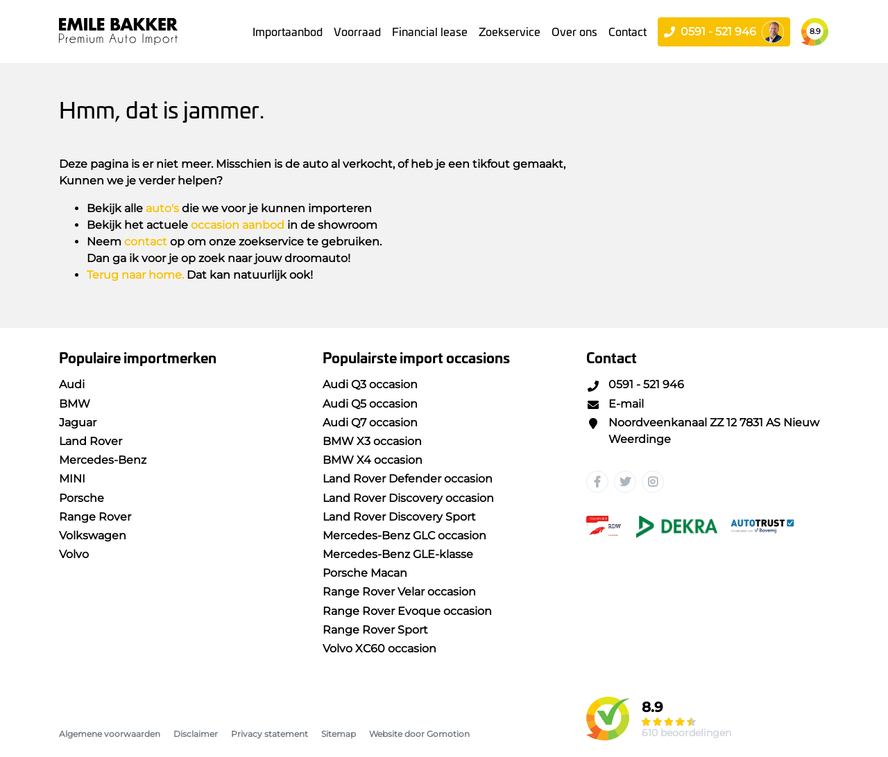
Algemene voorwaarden (109, 734)
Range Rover (95, 516)
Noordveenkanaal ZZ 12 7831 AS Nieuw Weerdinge (702, 431)
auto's (162, 208)
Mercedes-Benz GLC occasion (404, 535)
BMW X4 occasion (372, 460)
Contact (627, 31)
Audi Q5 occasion (370, 403)
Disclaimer (195, 734)
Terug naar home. (135, 274)
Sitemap (338, 734)
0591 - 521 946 (635, 384)
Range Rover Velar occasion (399, 591)
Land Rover (90, 441)
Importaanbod (288, 31)
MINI (72, 478)
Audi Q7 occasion (370, 422)
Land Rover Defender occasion (408, 478)
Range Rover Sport (375, 629)
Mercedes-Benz (102, 460)
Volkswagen (92, 535)
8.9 (815, 31)
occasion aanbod (237, 225)
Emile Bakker (118, 32)
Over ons (574, 31)
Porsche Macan (365, 573)
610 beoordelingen (686, 732)
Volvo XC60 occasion (379, 648)
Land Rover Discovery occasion (408, 498)
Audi (72, 384)
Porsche (81, 498)
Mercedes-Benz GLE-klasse (398, 554)
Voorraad (357, 31)
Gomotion (448, 734)
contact (145, 241)
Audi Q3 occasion (370, 384)
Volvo (74, 554)
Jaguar (77, 422)
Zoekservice (509, 31)
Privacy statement (269, 734)
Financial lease (430, 31)
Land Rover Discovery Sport (399, 516)
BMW (74, 403)
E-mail (615, 403)
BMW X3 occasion (372, 441)
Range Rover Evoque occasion (407, 611)
